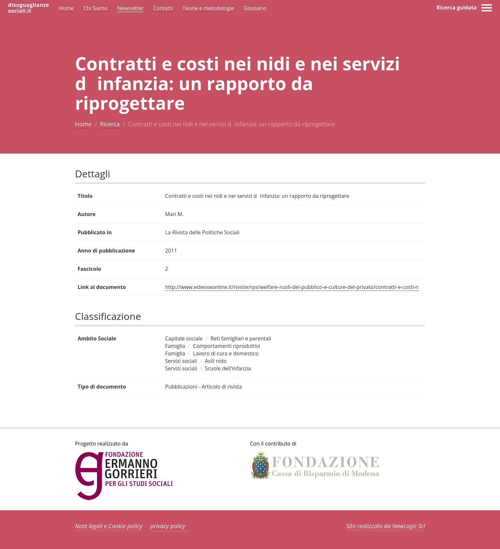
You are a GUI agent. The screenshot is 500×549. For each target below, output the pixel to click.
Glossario (255, 8)
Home (83, 124)
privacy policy (167, 526)
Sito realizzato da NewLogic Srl (385, 526)
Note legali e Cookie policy (108, 526)
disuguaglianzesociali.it (28, 7)
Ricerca (109, 124)
